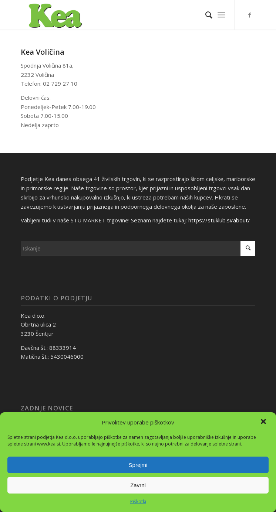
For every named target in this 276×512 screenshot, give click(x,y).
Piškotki (138, 501)
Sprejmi (138, 465)
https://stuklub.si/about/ (219, 220)
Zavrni (138, 485)
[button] (264, 422)
